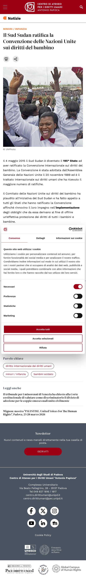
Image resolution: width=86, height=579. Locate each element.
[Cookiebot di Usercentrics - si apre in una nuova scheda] (68, 229)
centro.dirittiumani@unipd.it (43, 495)
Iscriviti (43, 451)
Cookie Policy (43, 535)
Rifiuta (43, 347)
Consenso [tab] (14, 238)
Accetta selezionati (42, 338)
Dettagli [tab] (40, 238)
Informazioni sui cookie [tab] (69, 238)
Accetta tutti (43, 329)
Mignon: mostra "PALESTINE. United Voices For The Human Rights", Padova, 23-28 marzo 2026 (40, 412)
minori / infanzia (15, 28)
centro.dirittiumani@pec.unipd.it (43, 498)
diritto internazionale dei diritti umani (28, 366)
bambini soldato (43, 374)
